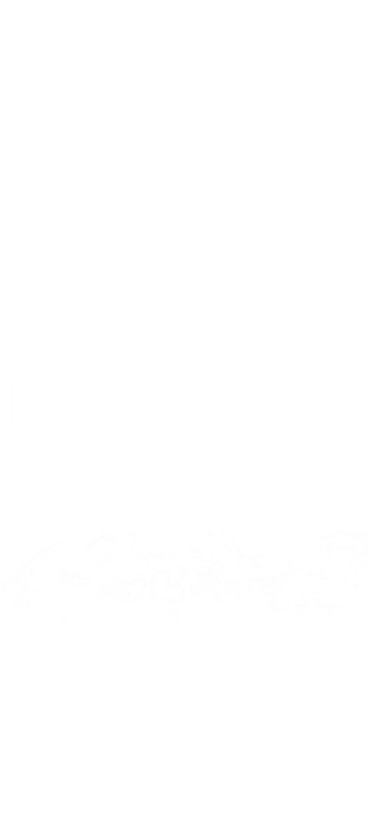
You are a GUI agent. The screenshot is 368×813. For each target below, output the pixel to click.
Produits (266, 101)
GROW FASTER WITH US (11, 408)
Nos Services (221, 101)
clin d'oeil (175, 101)
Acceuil (137, 101)
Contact (305, 101)
